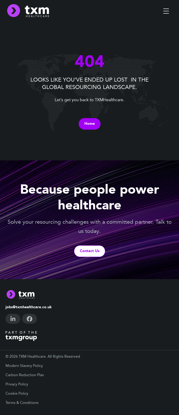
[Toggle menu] (166, 11)
